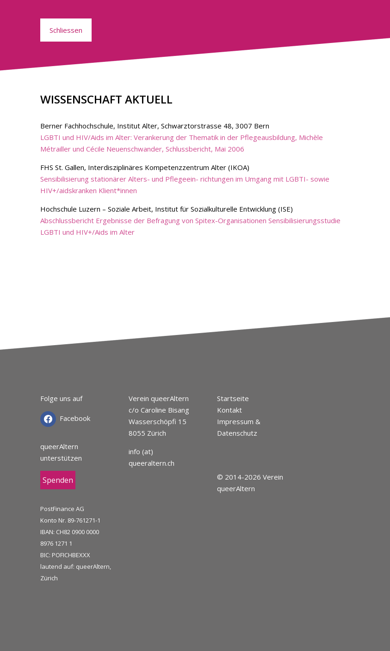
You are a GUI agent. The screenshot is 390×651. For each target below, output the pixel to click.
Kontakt (229, 409)
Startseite (233, 398)
